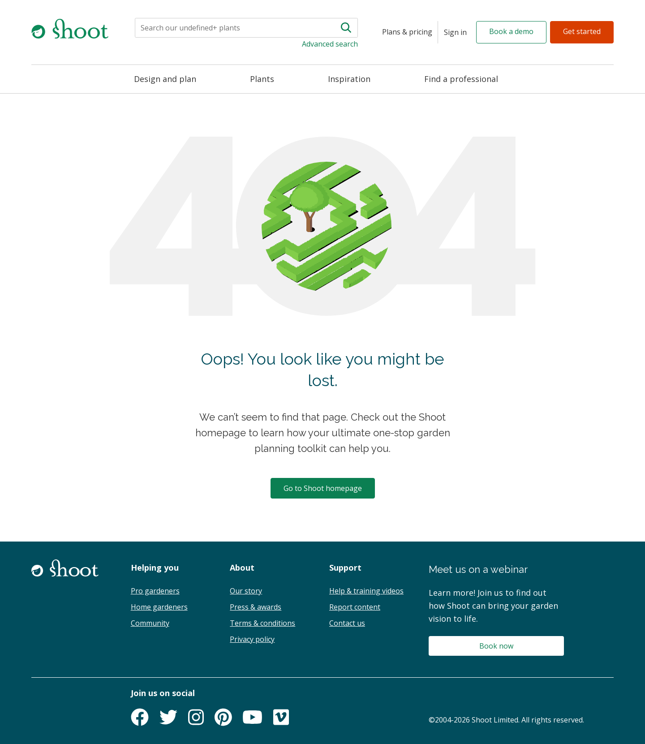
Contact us (347, 623)
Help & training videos (366, 591)
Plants (262, 78)
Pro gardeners (155, 591)
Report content (354, 607)
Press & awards (255, 607)
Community (150, 623)
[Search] (218, 27)
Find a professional (461, 78)
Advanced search (330, 44)
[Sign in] (455, 32)
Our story (246, 591)
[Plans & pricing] (407, 32)
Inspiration (349, 78)
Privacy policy (252, 639)
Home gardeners (159, 607)
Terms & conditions (262, 623)
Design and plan (165, 78)
